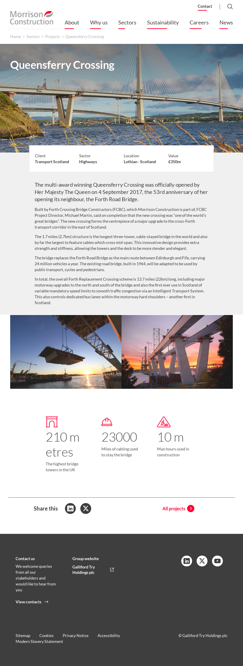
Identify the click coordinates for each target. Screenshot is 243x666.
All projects (173, 508)
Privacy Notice (75, 635)
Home (15, 36)
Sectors (127, 22)
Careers (199, 22)
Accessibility (109, 635)
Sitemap (23, 635)
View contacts (28, 601)
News (226, 22)
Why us (98, 22)
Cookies (46, 635)
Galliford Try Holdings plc (83, 569)
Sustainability (163, 22)
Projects (52, 36)
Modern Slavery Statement (39, 641)
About (72, 22)
